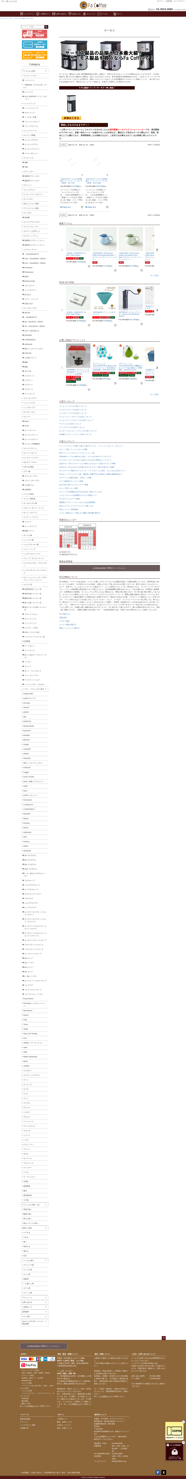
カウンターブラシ (31, 476)
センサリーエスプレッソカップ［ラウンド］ (35, 920)
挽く (25, 1242)
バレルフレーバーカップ (33, 949)
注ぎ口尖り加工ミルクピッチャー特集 (73, 485)
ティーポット (29, 646)
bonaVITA (27, 731)
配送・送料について (64, 1422)
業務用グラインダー (32, 176)
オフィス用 (27, 1293)
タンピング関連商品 (32, 444)
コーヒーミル (28, 158)
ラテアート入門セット (31, 231)
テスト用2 (26, 1316)
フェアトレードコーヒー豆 (34, 637)
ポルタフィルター (30, 462)
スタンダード (29, 286)
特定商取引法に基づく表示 (55, 1473)
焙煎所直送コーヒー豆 (32, 589)
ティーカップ (29, 394)
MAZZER (26, 814)
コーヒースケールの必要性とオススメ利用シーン (78, 495)
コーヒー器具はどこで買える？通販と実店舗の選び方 (79, 513)
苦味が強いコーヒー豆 (32, 594)
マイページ (89, 14)
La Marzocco (28, 805)
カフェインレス (30, 619)
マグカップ (28, 389)
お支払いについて (64, 1425)
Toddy (25, 1029)
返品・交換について (102, 1354)
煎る (25, 1256)
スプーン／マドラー (31, 517)
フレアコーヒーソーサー (33, 994)
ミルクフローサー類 (31, 545)
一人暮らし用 (28, 1284)
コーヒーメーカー (30, 76)
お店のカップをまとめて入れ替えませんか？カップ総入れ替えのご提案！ (87, 467)
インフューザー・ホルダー (34, 684)
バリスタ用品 (28, 494)
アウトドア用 (28, 1265)
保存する (26, 1246)
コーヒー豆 (27, 585)
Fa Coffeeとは (64, 614)
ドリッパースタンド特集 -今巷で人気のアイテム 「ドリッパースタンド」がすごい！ (91, 446)
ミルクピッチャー (30, 249)
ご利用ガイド (43, 14)
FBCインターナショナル (33, 349)
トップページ (27, 14)
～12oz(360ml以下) (31, 254)
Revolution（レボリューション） (34, 1004)
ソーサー (27, 662)
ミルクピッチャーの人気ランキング (72, 410)
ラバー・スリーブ (31, 299)
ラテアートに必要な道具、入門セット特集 (75, 478)
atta (24, 717)
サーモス (26, 1103)
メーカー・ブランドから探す (16, 18)
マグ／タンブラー (30, 398)
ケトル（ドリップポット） (33, 194)
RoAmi (26, 1015)
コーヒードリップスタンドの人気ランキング (76, 420)
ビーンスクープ (30, 526)
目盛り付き (28, 304)
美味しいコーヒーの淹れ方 (69, 628)
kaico (25, 791)
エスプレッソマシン (31, 236)
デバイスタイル (29, 1126)
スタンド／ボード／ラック (33, 508)
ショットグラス (29, 403)
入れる (26, 1237)
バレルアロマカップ (32, 885)
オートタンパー (30, 430)
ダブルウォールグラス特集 (69, 499)
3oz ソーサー (29, 963)
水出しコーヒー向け (32, 632)
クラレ (26, 1094)
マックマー (27, 1168)
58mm (26, 421)
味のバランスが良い (31, 1223)
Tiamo (25, 1024)
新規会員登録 (25, 1419)
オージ (26, 1080)
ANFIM (26, 712)
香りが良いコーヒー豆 (32, 603)
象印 (25, 1191)
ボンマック (27, 1158)
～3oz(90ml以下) (30, 317)
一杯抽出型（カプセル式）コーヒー (35, 86)
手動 (26, 167)
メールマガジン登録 (27, 1425)
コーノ (26, 1098)
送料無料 (25, 1312)
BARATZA (27, 721)
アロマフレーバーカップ (33, 945)
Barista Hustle (29, 281)
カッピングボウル (31, 140)
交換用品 (27, 490)
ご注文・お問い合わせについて (143, 1354)
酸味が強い (27, 1214)
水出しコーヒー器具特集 (68, 509)
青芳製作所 (27, 1195)
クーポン (102, 14)
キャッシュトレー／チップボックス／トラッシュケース (35, 578)
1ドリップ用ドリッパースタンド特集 (73, 449)
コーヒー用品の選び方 (67, 625)
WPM (26, 277)
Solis (25, 1020)
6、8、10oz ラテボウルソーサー (35, 874)
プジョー (26, 1149)
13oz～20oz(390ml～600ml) (35, 259)
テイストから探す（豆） (31, 1205)
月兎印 (26, 1181)
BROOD (26, 740)
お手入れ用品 (28, 467)
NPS (25, 837)
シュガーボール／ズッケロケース (35, 571)
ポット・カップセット (32, 671)
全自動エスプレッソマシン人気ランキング (75, 434)
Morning (26, 823)
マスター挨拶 (64, 621)
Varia (25, 1047)
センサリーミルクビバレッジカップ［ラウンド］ (35, 934)
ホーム (3, 18)
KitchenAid (27, 800)
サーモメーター (29, 412)
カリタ (26, 1089)
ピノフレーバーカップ (32, 954)
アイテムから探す (29, 71)
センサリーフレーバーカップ (35, 940)
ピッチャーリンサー (31, 458)
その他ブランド (30, 358)
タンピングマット (31, 435)
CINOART (27, 749)
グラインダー (28, 171)
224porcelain (28, 694)
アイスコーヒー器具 (31, 208)
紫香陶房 (26, 1186)
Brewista (26, 735)
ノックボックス (29, 407)
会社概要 (25, 1473)
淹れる (26, 1251)
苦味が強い (27, 1209)
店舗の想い (63, 617)
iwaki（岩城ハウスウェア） (33, 781)
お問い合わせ (59, 14)
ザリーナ (26, 1108)
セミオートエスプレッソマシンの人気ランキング (78, 431)
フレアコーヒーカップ (32, 990)
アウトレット (27, 1298)
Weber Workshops (30, 1057)
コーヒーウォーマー (31, 227)
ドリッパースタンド (32, 122)
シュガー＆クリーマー (31, 554)
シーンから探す (28, 1260)
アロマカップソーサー (32, 894)
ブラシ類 (26, 471)
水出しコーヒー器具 (31, 204)
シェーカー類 (28, 540)
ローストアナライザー (31, 222)
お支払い (23, 1354)
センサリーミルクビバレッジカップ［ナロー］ (35, 927)
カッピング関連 (29, 135)
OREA (25, 846)
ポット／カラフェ (30, 513)
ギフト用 (26, 1288)
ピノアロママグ (30, 907)
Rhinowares (28, 272)
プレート (27, 666)
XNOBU (26, 1066)
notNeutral (28, 344)
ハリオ (26, 1140)
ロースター (27, 213)
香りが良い (27, 1219)
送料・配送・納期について (67, 1354)
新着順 (92, 145)
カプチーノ (28, 380)
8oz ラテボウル (30, 864)
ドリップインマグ (31, 675)
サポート (60, 1415)
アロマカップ (29, 880)
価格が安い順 (72, 145)
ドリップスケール (31, 126)
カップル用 (27, 1270)
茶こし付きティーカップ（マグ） (35, 656)
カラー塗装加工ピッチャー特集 (71, 481)
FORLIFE (28, 353)
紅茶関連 (26, 641)
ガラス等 (27, 371)
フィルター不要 (30, 117)
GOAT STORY (28, 777)
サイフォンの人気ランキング (70, 424)
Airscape (26, 703)
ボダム (26, 1154)
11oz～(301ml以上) (31, 331)
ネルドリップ (29, 113)
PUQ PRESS (28, 999)
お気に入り (74, 14)
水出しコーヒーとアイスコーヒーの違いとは (76, 506)
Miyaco (26, 818)
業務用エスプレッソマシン (34, 240)
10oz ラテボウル (30, 869)
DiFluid (26, 754)
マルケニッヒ (28, 1163)
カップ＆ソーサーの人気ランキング (72, 413)
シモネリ (26, 1112)
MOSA (25, 828)
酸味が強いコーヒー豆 (32, 598)
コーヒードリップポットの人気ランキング (75, 417)
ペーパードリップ (31, 108)
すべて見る (154, 275)
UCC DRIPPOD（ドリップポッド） (35, 97)
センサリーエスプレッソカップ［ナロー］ (35, 913)
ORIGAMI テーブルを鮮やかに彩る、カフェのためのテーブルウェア (85, 456)
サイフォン (27, 185)
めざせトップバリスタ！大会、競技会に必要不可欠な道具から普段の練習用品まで (90, 474)
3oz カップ (28, 958)
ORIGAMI (28, 335)
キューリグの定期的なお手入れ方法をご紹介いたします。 (81, 492)
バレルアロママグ (31, 903)
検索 (46, 27)
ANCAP (27, 313)
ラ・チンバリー (29, 1177)
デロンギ (26, 1131)
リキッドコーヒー (31, 614)
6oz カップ (28, 967)
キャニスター (28, 199)
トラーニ (26, 1135)
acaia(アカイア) (29, 698)
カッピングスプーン (32, 149)
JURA (25, 786)
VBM (25, 1052)
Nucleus (26, 842)
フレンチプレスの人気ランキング (72, 427)
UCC (25, 1038)
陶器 (26, 362)
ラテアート (28, 385)
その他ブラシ (29, 485)
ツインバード (29, 80)
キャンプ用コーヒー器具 (68, 488)
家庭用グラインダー (32, 181)
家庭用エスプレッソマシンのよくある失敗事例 (77, 502)
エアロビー (27, 1071)
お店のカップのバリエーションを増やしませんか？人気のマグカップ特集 (87, 463)
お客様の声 (24, 1428)
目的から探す (27, 1228)
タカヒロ (26, 1117)
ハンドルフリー (30, 290)
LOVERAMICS (30, 340)
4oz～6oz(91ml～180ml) (33, 322)
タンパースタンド (31, 439)
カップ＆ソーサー (30, 308)
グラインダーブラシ (32, 481)
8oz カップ (28, 972)
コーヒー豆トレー (31, 153)
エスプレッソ (29, 376)
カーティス (27, 1084)
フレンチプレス (29, 190)
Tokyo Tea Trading (30, 1034)
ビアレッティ (28, 1144)
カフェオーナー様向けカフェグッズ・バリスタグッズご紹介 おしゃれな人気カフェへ (92, 471)
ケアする (26, 1233)
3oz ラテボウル (30, 855)
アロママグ (28, 898)
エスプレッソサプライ (31, 1075)
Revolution (28, 268)
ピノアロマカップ (31, 889)
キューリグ (28, 92)
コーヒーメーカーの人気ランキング (72, 406)
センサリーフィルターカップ (35, 981)
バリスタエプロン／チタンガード (35, 564)
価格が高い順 (83, 145)
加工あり (27, 295)
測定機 (26, 217)
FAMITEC (27, 758)
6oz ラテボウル (30, 860)
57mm (26, 426)
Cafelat (26, 744)
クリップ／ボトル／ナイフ (33, 558)
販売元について (100, 1415)
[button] (62, 250)
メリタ (26, 1172)
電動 (26, 162)
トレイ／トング (29, 549)
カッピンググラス (31, 144)
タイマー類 (27, 535)
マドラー (27, 522)
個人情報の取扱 (74, 1473)
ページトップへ (164, 1338)
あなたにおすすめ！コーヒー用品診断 (33, 1322)
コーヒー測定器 (29, 499)
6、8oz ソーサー (30, 976)
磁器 (26, 367)
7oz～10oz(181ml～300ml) (34, 326)
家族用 (26, 1279)
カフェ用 (26, 1274)
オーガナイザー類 (30, 503)
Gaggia (26, 772)
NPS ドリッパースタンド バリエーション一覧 (76, 453)
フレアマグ (28, 985)
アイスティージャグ (32, 680)
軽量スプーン (29, 531)
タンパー (26, 417)
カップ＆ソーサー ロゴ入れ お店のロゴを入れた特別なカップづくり (85, 460)
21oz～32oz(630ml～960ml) (35, 263)
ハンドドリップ (29, 103)
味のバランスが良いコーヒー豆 (35, 608)
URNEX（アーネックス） (33, 1043)
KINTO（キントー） (31, 795)
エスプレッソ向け (31, 628)
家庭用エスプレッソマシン (34, 245)
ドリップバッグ (30, 623)
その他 (26, 1200)
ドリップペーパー (30, 131)
